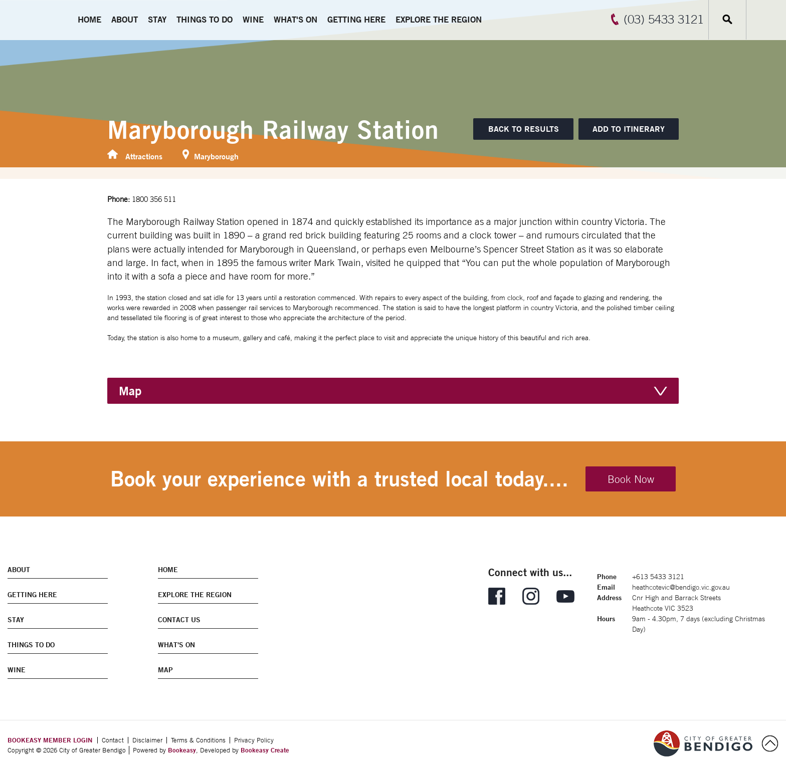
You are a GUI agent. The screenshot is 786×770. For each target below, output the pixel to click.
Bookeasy (182, 750)
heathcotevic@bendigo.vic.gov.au (681, 587)
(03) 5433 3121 (664, 19)
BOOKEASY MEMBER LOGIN (50, 740)
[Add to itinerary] (628, 129)
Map (130, 390)
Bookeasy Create (265, 750)
